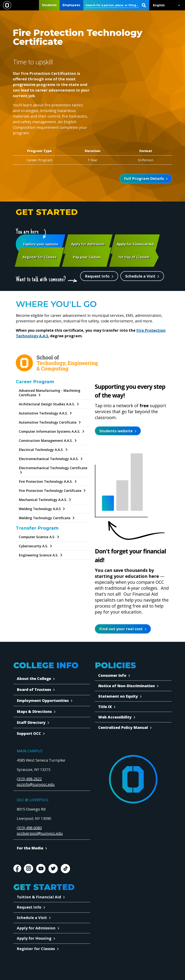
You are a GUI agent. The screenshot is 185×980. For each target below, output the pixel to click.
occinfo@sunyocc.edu (36, 784)
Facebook (17, 868)
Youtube (40, 868)
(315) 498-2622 (29, 778)
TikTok (65, 868)
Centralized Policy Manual (123, 727)
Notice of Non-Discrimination (126, 685)
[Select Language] (166, 5)
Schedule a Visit (140, 276)
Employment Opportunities (43, 700)
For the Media (30, 848)
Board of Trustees (34, 689)
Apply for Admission (36, 928)
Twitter (53, 868)
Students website (116, 430)
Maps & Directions (34, 711)
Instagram (28, 868)
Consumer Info (112, 675)
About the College (34, 678)
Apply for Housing (34, 938)
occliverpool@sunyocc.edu (40, 833)
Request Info (97, 276)
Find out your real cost (121, 628)
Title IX (105, 706)
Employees (71, 5)
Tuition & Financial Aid (39, 896)
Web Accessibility (115, 717)
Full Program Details (144, 178)
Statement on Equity (118, 696)
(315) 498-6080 (29, 827)
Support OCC (29, 733)
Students (49, 5)
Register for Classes (36, 948)
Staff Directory (31, 722)
